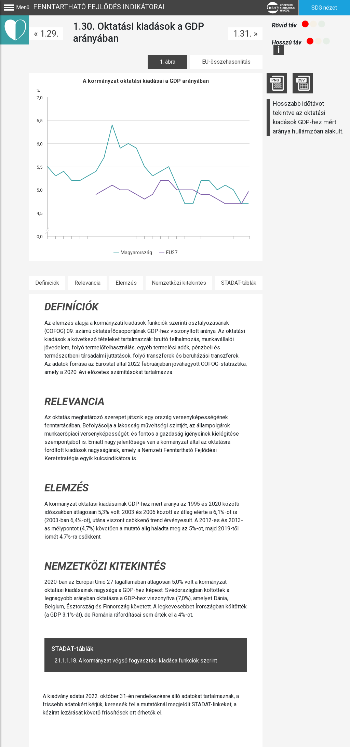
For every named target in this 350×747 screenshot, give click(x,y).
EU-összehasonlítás (226, 62)
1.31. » (245, 34)
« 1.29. (46, 34)
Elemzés (126, 283)
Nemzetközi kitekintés (179, 283)
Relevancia (87, 283)
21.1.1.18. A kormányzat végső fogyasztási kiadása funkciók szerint (136, 660)
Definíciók (47, 283)
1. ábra (167, 62)
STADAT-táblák (238, 283)
